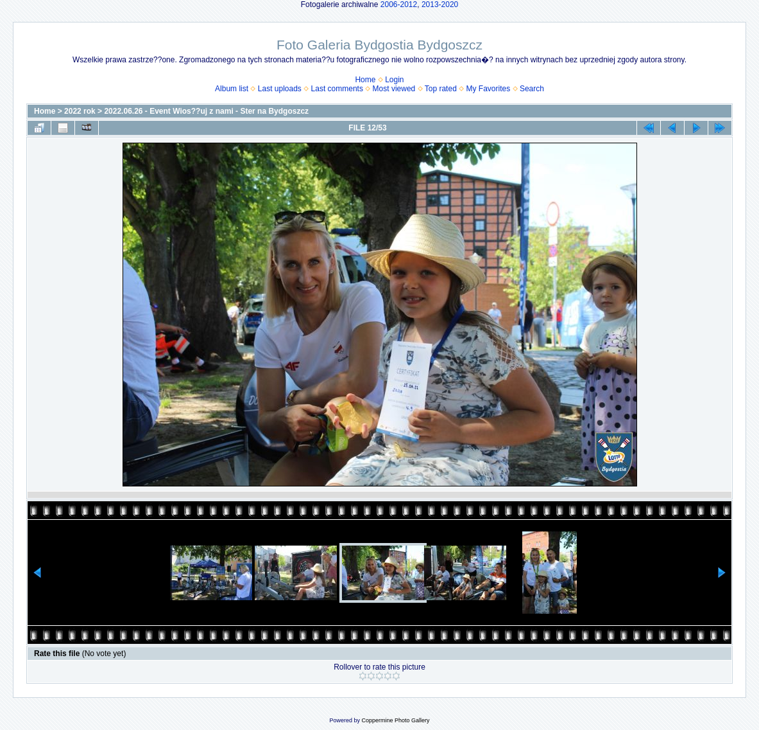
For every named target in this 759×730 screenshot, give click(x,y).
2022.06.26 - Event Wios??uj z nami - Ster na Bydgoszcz (206, 111)
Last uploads (280, 88)
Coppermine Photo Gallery (395, 720)
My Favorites (488, 88)
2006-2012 (398, 4)
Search (532, 88)
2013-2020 (440, 4)
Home (365, 79)
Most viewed (394, 88)
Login (394, 79)
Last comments (337, 88)
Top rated (441, 88)
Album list (231, 88)
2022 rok (80, 111)
